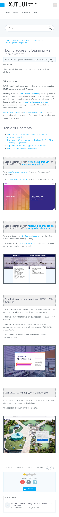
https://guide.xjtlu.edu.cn (41, 225)
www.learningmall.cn (38, 161)
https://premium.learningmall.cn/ (36, 102)
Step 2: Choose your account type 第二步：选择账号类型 (27, 146)
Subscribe (29, 489)
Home (7, 40)
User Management (11, 43)
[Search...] (29, 28)
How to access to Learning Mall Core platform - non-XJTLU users (31, 505)
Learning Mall (25, 40)
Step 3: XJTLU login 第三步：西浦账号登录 (22, 148)
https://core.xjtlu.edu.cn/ (29, 94)
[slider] (29, 474)
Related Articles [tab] (10, 498)
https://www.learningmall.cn (33, 112)
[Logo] (23, 4)
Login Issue (23, 43)
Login (36, 12)
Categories (15, 40)
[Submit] (50, 28)
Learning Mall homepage (12, 112)
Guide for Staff (36, 40)
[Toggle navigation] (55, 5)
